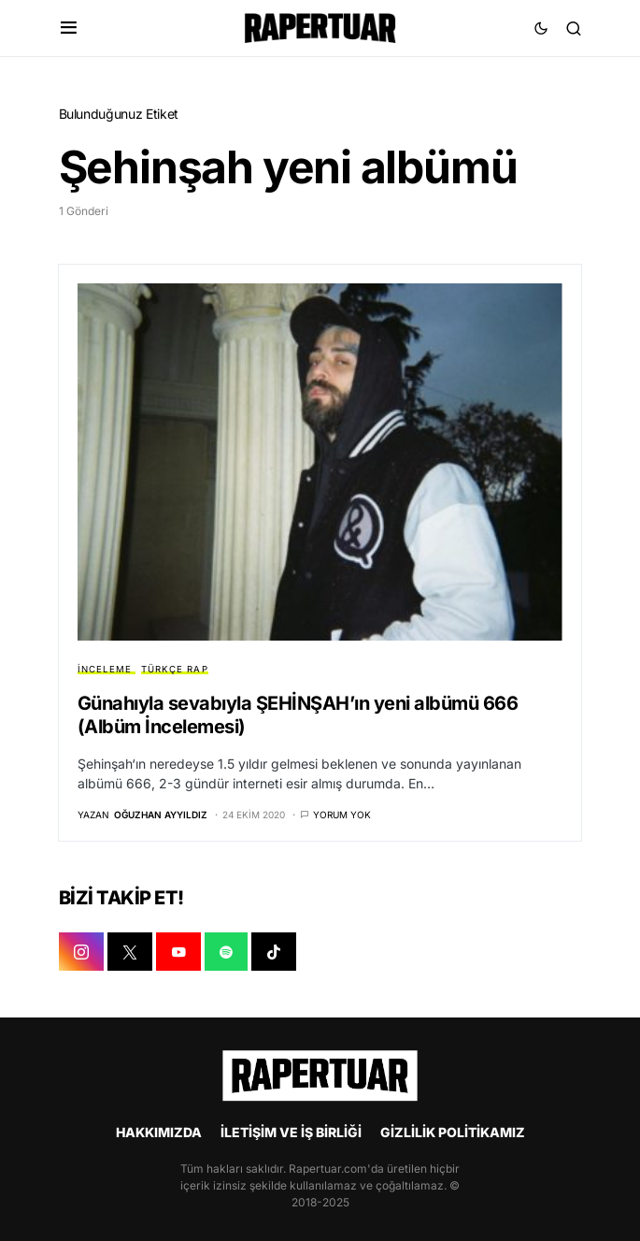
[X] (129, 952)
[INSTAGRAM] (81, 952)
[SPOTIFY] (226, 952)
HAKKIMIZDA (159, 1132)
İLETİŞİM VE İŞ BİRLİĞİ (291, 1132)
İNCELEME (105, 669)
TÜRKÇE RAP (174, 669)
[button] (68, 28)
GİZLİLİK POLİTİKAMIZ (452, 1132)
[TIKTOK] (273, 952)
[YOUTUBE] (178, 952)
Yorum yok (342, 814)
